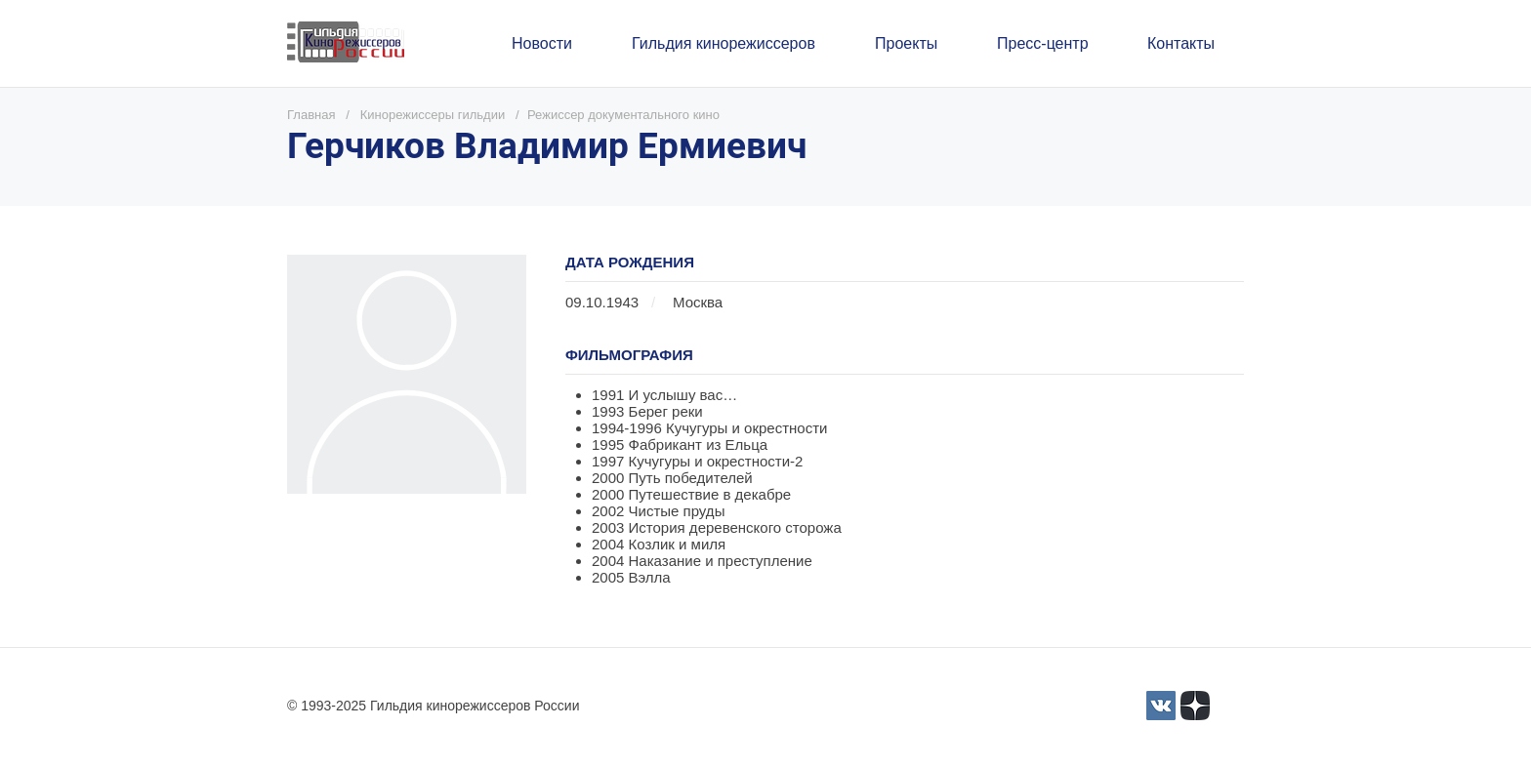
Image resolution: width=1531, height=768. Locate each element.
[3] (1161, 705)
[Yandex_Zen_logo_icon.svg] (1195, 705)
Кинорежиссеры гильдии (432, 114)
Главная (311, 114)
